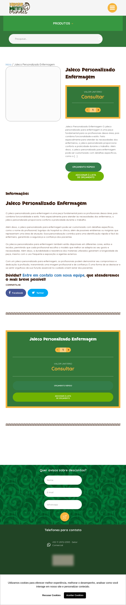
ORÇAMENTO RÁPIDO (83, 167)
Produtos (62, 23)
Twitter (38, 292)
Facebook (16, 292)
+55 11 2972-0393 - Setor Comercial (64, 544)
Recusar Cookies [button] (51, 595)
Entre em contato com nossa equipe (53, 275)
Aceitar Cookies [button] (74, 595)
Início (8, 64)
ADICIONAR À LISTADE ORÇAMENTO (86, 176)
